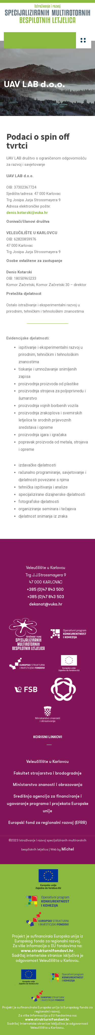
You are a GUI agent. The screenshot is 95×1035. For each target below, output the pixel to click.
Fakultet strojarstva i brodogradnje (48, 773)
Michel (68, 849)
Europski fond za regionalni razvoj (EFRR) (47, 822)
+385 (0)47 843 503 (45, 597)
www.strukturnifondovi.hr (47, 1019)
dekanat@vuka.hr (45, 604)
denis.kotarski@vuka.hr (27, 212)
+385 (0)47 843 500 (46, 589)
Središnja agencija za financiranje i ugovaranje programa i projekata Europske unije (47, 803)
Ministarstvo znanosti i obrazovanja (47, 784)
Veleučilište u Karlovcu (47, 761)
